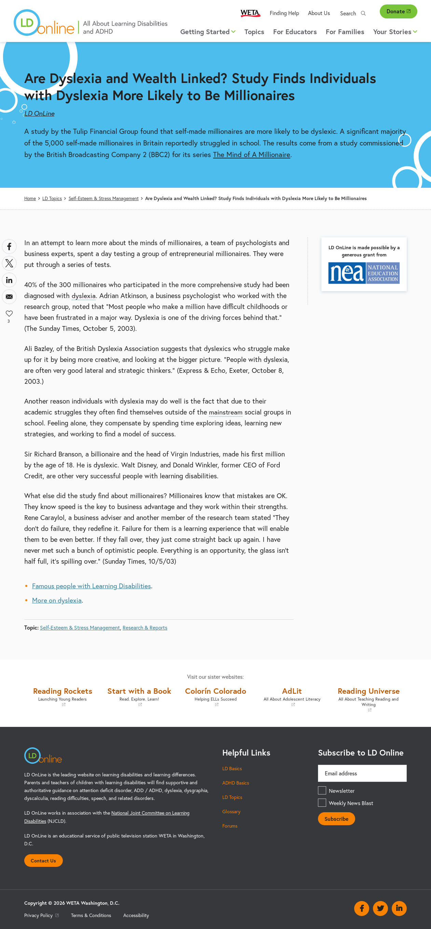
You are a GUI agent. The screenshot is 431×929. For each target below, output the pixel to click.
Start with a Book (139, 696)
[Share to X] (9, 263)
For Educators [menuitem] (295, 31)
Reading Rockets (62, 696)
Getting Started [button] (208, 31)
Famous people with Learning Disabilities (92, 585)
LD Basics (232, 768)
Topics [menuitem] (254, 31)
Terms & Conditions (92, 915)
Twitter (380, 908)
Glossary (231, 811)
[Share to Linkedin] (9, 279)
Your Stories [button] (395, 31)
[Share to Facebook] (9, 246)
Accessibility (139, 915)
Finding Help (284, 12)
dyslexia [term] (84, 295)
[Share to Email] (9, 296)
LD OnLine (39, 113)
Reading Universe (368, 698)
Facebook (361, 908)
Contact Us (43, 860)
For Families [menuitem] (345, 31)
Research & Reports (145, 627)
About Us (319, 12)
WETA (250, 13)
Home (30, 198)
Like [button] (9, 313)
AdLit (292, 696)
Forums (230, 825)
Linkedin (399, 908)
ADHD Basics (236, 782)
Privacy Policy (41, 915)
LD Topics (53, 198)
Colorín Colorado (215, 696)
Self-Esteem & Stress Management (105, 198)
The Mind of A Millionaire (252, 154)
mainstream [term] (226, 412)
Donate (399, 11)
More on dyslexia (57, 600)
